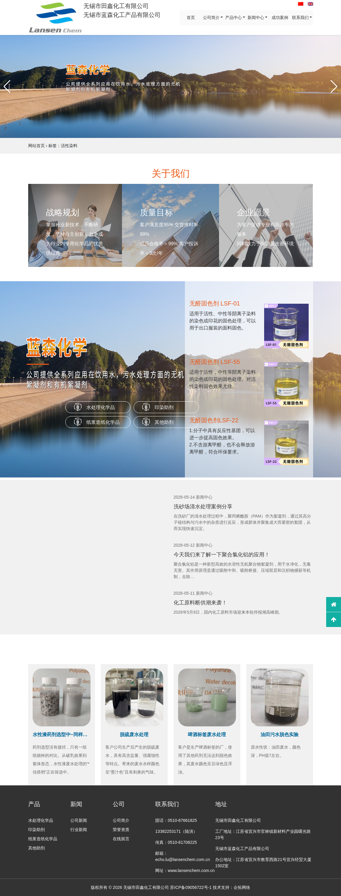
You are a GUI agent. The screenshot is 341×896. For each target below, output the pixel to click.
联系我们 (300, 17)
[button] (7, 86)
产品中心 (233, 17)
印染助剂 (164, 407)
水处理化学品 (100, 407)
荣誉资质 (121, 829)
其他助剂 (164, 422)
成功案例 (279, 17)
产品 (34, 804)
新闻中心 (255, 17)
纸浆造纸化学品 (103, 422)
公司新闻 (78, 820)
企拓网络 (242, 887)
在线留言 (121, 838)
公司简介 (211, 17)
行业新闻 (78, 829)
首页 (190, 17)
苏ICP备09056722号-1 (191, 887)
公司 (119, 804)
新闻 (76, 804)
